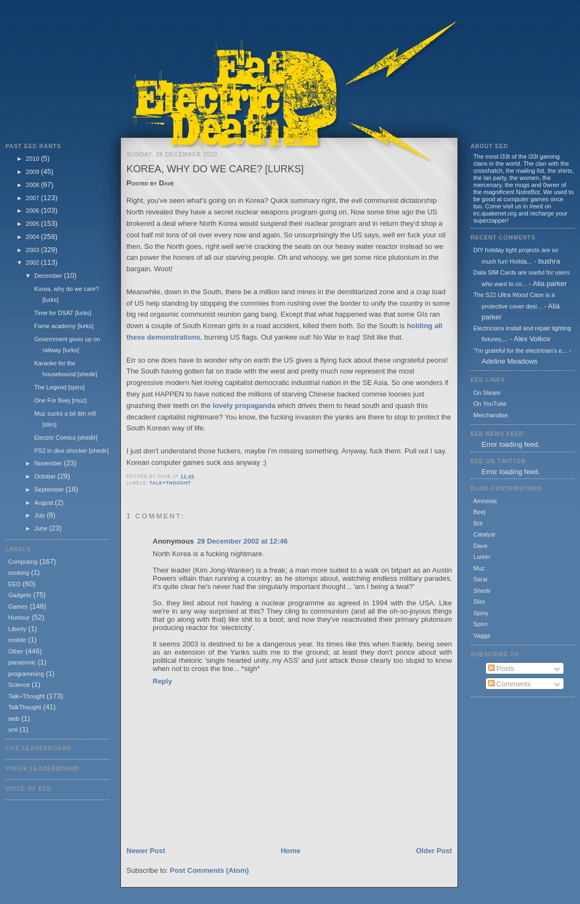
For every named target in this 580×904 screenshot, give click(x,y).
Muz (479, 568)
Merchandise (490, 415)
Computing (22, 561)
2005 (33, 223)
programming (26, 673)
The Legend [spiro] (59, 387)
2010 (33, 158)
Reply (162, 681)
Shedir (482, 590)
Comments (509, 684)
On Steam (487, 392)
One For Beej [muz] (60, 400)
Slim (479, 601)
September (50, 489)
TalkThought (24, 707)
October (45, 476)
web (13, 718)
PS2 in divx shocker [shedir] (71, 450)
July (40, 515)
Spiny (481, 613)
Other (16, 651)
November (49, 463)
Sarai (480, 579)
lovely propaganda (244, 405)
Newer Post (145, 851)
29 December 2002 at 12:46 (242, 541)
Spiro (480, 624)
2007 (33, 198)
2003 (33, 250)
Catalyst (484, 534)
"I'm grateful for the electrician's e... (520, 350)
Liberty (17, 629)
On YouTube (490, 403)
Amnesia (485, 501)
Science (19, 684)
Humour (19, 617)
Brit (478, 523)
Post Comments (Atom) (209, 870)
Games (18, 606)
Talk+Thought (26, 696)
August (44, 502)
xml (13, 729)
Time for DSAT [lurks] (62, 313)
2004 (33, 237)
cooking (18, 572)
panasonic (22, 662)
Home (290, 851)
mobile (17, 640)
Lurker (481, 556)
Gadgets (19, 595)
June (41, 528)
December (49, 275)
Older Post (434, 851)
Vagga (481, 635)
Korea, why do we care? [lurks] (215, 169)
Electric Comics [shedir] (65, 437)
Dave (480, 546)
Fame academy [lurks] (64, 326)
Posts (501, 668)
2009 (33, 171)
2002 (33, 262)
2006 (33, 210)
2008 (33, 185)
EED (14, 584)
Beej (479, 512)
